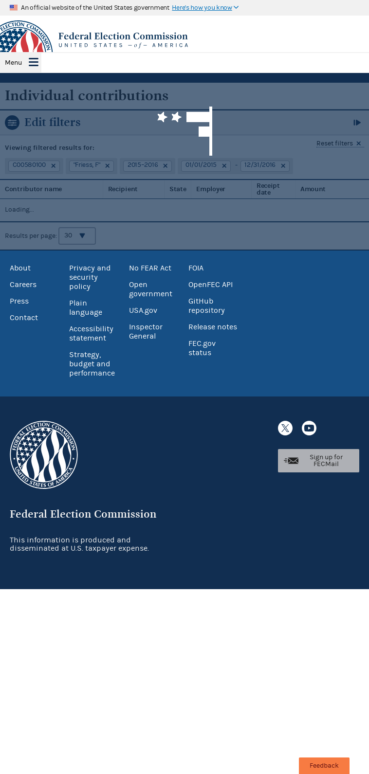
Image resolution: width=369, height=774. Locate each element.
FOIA (195, 268)
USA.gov (143, 310)
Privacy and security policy (90, 277)
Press (19, 301)
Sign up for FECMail (326, 460)
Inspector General (146, 332)
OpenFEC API (210, 284)
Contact (24, 317)
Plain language (85, 308)
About (20, 268)
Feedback (324, 766)
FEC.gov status (202, 348)
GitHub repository (206, 306)
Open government (150, 289)
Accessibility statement (91, 333)
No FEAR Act (150, 268)
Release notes (212, 327)
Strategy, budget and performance (92, 364)
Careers (23, 284)
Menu (13, 63)
